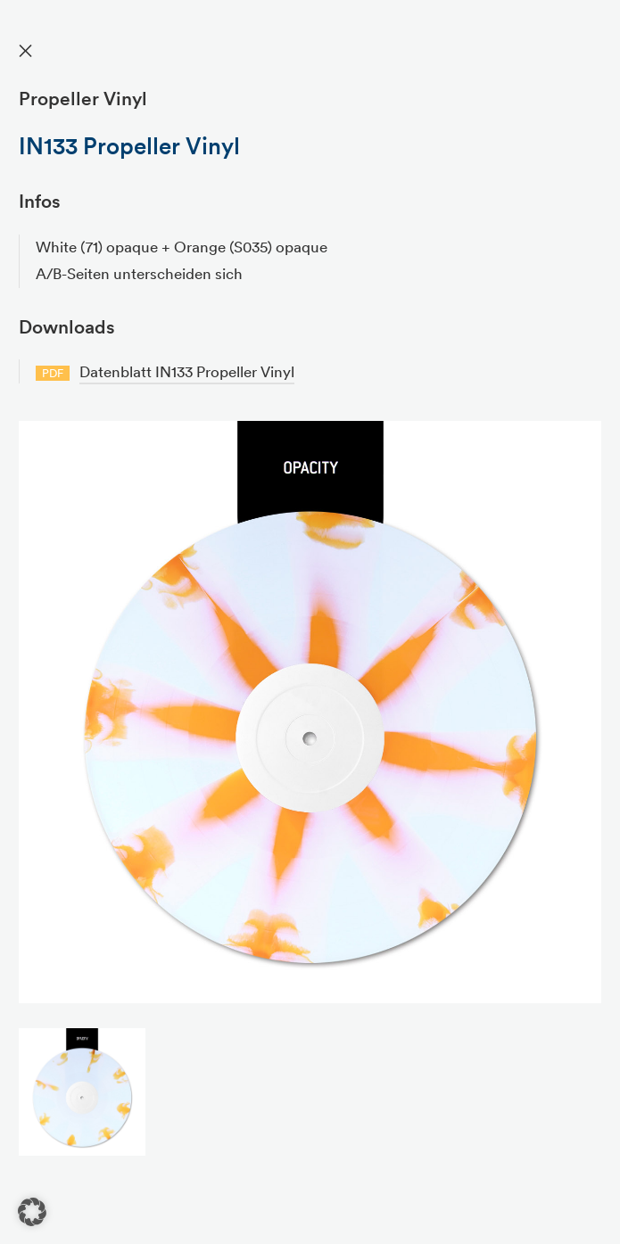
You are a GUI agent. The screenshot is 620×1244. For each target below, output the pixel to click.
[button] (32, 1212)
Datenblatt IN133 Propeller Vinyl (186, 371)
